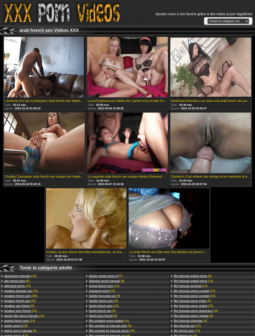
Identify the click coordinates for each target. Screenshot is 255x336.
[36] (20, 296)
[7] (105, 276)
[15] (21, 291)
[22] (20, 301)
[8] (16, 281)
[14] (20, 276)
